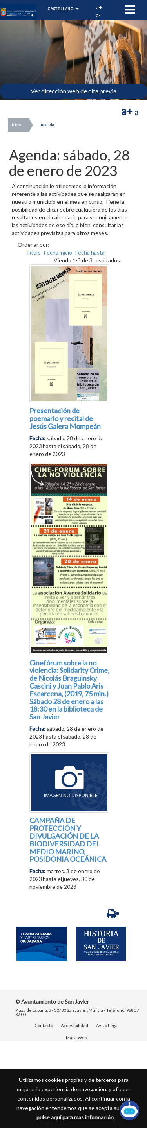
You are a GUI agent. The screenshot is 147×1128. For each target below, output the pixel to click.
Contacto (43, 1025)
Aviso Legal (107, 1025)
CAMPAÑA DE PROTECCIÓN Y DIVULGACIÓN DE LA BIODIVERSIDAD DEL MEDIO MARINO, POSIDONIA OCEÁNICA (67, 839)
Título (33, 252)
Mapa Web (76, 1037)
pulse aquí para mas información (75, 1117)
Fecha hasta (90, 252)
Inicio (16, 125)
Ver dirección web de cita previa (73, 91)
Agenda (47, 125)
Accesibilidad (74, 1025)
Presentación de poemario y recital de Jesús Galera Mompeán (65, 418)
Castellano (63, 9)
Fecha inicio (58, 252)
